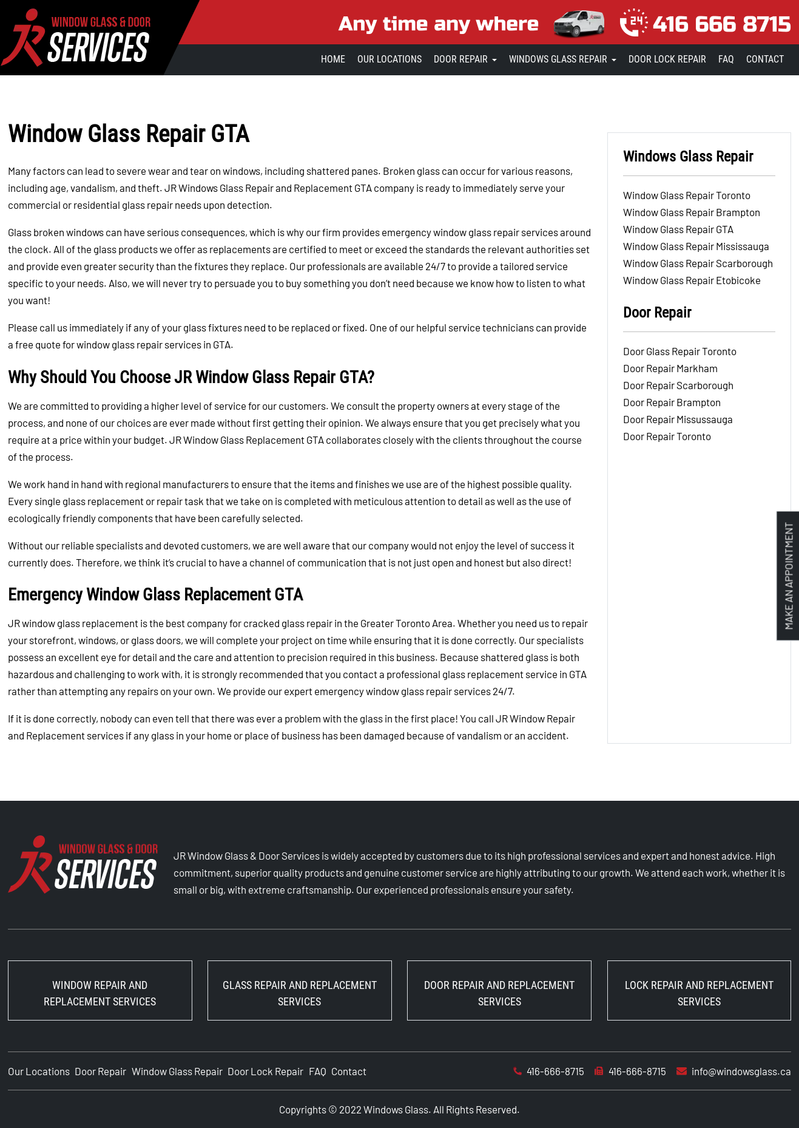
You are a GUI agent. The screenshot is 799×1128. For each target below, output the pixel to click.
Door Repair (461, 59)
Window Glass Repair (177, 1071)
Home (333, 59)
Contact (765, 59)
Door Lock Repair (667, 59)
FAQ (726, 59)
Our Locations (389, 59)
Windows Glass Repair (558, 59)
